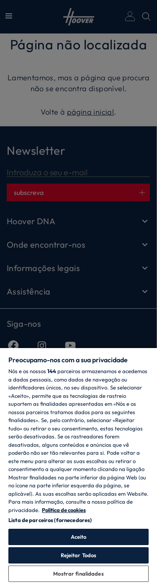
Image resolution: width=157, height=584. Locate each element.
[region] (78, 465)
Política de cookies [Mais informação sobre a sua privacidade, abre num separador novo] (64, 510)
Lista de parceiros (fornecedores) (50, 520)
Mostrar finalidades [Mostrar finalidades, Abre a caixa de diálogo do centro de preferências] (78, 573)
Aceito (79, 536)
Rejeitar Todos (79, 555)
